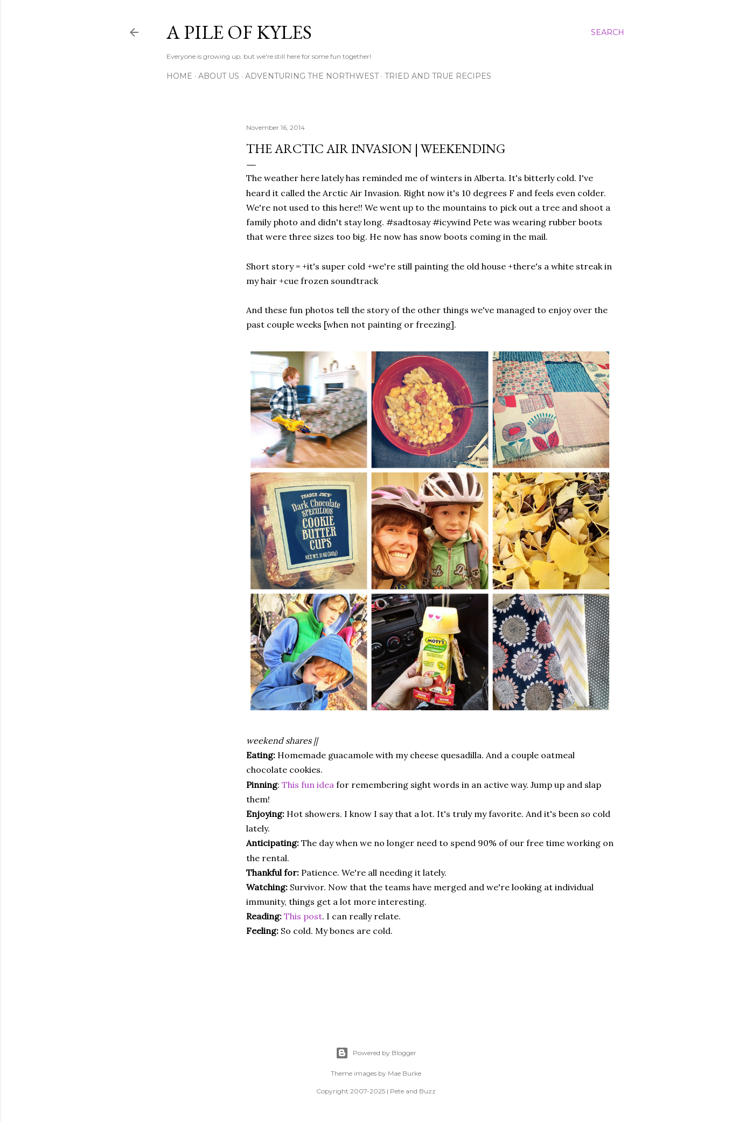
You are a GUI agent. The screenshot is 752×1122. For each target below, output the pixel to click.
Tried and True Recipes (438, 76)
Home (179, 76)
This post (303, 916)
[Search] (607, 32)
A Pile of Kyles (239, 32)
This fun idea (308, 784)
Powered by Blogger (376, 1053)
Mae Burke (404, 1073)
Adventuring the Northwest (312, 76)
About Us (218, 76)
